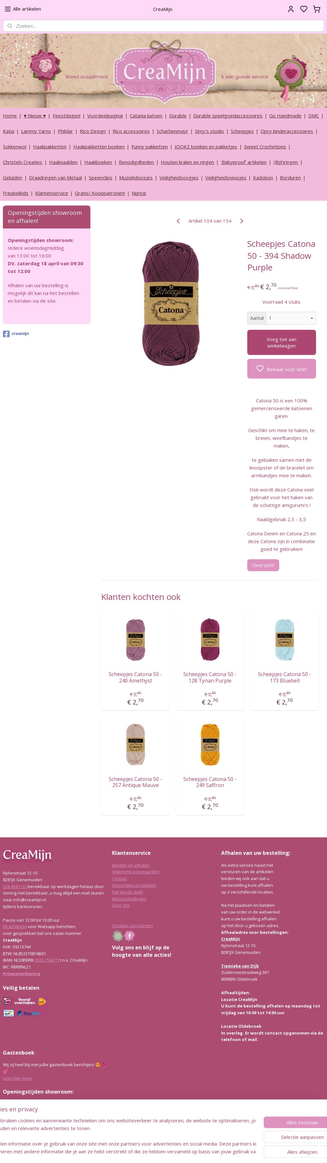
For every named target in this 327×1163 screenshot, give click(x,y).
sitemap (181, 1151)
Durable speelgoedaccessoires (227, 115)
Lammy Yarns (36, 131)
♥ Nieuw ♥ (35, 115)
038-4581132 (15, 886)
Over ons (121, 905)
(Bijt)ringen (285, 162)
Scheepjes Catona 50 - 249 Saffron (210, 782)
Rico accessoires (131, 131)
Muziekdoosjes (136, 177)
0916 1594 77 (47, 960)
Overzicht (263, 565)
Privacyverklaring (21, 973)
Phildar (65, 131)
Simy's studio (209, 131)
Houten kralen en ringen (187, 162)
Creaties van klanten (132, 925)
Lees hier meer (17, 1078)
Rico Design (93, 131)
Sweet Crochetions (265, 146)
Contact (119, 878)
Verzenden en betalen (134, 885)
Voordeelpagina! (105, 115)
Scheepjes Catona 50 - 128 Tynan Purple (210, 678)
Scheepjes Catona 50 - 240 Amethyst (135, 678)
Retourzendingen (129, 899)
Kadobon (263, 177)
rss (194, 1151)
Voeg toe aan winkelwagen (282, 342)
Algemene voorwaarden (135, 872)
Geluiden (12, 177)
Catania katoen (146, 115)
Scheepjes (242, 131)
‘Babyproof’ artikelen (244, 162)
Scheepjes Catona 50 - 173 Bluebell (285, 678)
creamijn (16, 334)
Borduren (290, 177)
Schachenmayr (172, 131)
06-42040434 (15, 926)
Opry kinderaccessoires (287, 131)
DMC (313, 115)
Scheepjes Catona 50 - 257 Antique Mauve (135, 782)
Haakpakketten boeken (99, 146)
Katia (8, 131)
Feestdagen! (66, 115)
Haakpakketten (49, 146)
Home (10, 115)
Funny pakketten (149, 146)
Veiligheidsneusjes (225, 177)
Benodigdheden (136, 162)
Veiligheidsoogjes (179, 177)
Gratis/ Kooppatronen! (100, 193)
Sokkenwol (14, 146)
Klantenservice (51, 193)
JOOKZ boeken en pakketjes (206, 146)
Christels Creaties (22, 162)
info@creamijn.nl (51, 1124)
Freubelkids (15, 193)
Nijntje (139, 193)
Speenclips (100, 177)
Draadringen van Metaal (55, 177)
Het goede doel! (127, 892)
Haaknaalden (63, 162)
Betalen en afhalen (131, 865)
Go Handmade (285, 115)
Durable (178, 115)
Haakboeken (98, 162)
